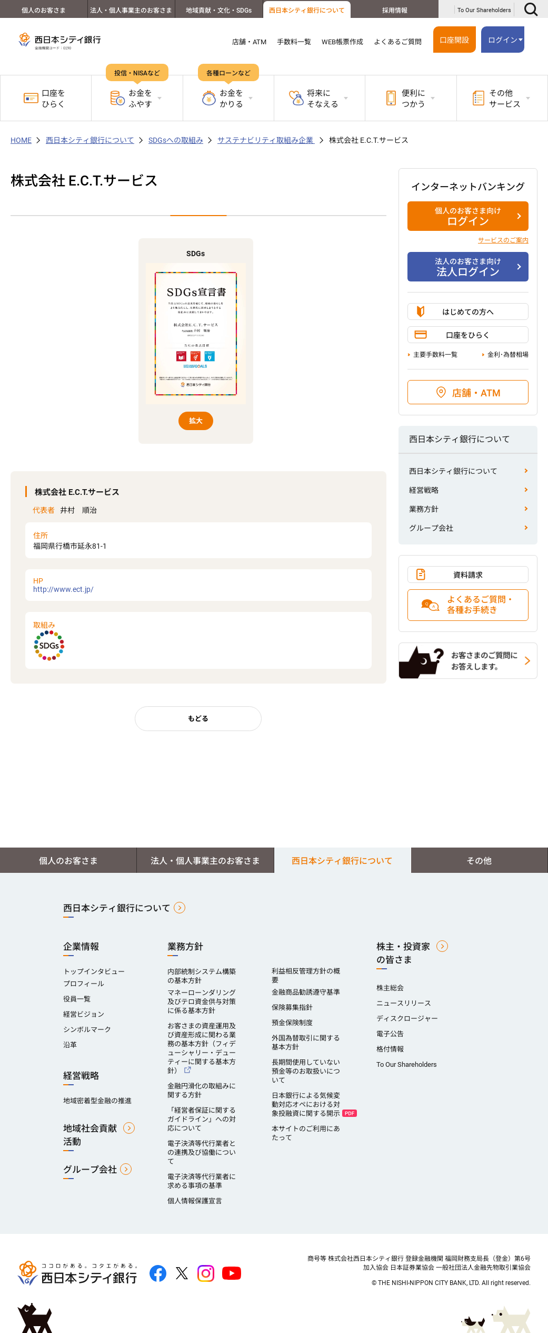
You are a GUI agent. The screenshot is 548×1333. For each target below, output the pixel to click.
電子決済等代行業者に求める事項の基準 (201, 1181)
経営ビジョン (83, 1014)
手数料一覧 (294, 42)
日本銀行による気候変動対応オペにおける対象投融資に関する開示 (306, 1104)
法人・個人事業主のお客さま (131, 10)
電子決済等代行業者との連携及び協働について (201, 1152)
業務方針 (424, 509)
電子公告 (390, 1034)
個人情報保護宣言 (194, 1201)
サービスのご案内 (503, 240)
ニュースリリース (403, 1003)
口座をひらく (44, 99)
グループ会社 (431, 528)
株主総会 (390, 988)
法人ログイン (468, 267)
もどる (198, 719)
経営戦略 (424, 490)
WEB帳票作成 (342, 42)
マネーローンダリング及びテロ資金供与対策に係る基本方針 (201, 1002)
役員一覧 (77, 999)
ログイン (502, 40)
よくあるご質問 (398, 42)
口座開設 (454, 40)
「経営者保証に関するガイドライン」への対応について (201, 1119)
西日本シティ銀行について (307, 10)
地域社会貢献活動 (90, 1135)
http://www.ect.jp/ (198, 585)
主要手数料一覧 (435, 354)
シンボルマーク (87, 1030)
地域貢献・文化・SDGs (219, 10)
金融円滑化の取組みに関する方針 (201, 1090)
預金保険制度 (292, 1023)
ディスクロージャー (407, 1019)
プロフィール (83, 984)
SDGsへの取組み (175, 140)
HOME (21, 140)
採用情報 (394, 10)
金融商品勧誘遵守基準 (306, 992)
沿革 (70, 1045)
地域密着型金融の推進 (97, 1101)
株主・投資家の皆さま (403, 953)
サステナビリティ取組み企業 (266, 140)
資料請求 (468, 575)
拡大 (196, 421)
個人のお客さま (44, 10)
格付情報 (390, 1049)
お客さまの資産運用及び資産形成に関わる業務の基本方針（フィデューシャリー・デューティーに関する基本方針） (201, 1048)
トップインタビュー (94, 972)
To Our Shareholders (484, 10)
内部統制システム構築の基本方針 (201, 976)
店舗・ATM (249, 42)
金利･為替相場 (508, 354)
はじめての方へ (468, 312)
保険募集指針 (292, 1007)
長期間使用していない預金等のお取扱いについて (306, 1071)
